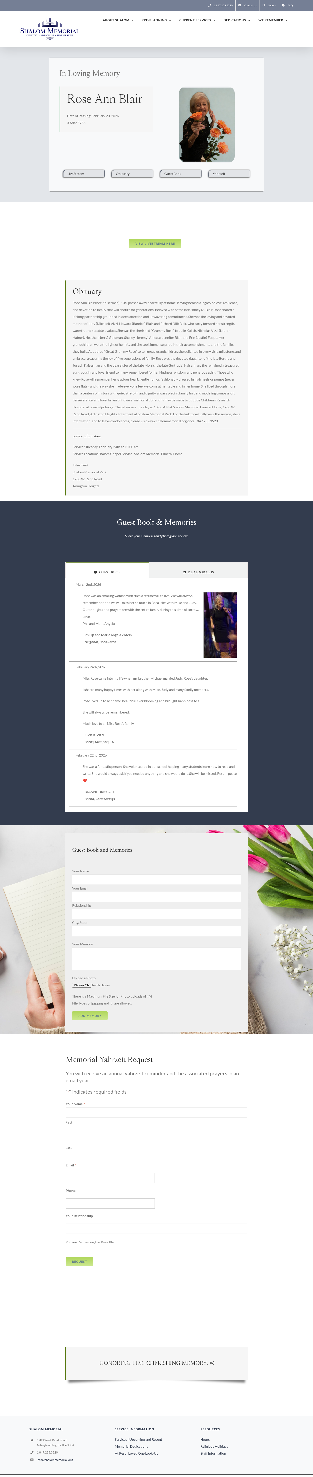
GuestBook (172, 173)
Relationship (81, 905)
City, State (79, 922)
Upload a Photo (84, 978)
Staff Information (213, 1453)
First (69, 1122)
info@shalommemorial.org (55, 1460)
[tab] (107, 569)
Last (69, 1147)
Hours (205, 1439)
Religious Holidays (214, 1446)
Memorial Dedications (131, 1446)
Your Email (80, 888)
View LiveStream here (155, 243)
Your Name (80, 871)
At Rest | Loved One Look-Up (136, 1453)
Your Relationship (79, 1216)
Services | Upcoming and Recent (138, 1439)
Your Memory (82, 944)
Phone (71, 1190)
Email (71, 1165)
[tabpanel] (156, 695)
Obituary (123, 173)
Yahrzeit (219, 173)
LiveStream (75, 173)
